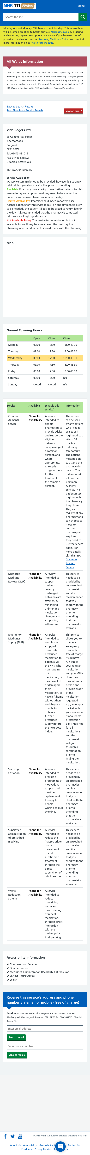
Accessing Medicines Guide (53, 39)
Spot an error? (74, 110)
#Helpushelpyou (60, 31)
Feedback (26, 1149)
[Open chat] (60, 1146)
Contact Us (74, 1145)
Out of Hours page (42, 42)
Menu (81, 5)
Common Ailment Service (71, 563)
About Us (15, 1145)
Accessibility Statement (52, 1145)
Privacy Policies (43, 1149)
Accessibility (30, 1145)
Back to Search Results (20, 106)
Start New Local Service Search (25, 110)
